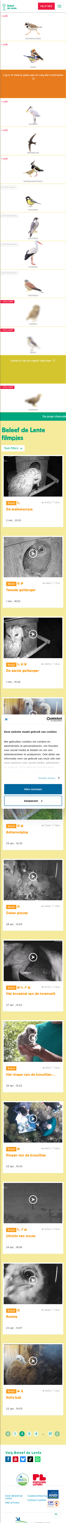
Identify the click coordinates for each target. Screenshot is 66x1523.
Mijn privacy (12, 1502)
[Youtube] (15, 1459)
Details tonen (46, 777)
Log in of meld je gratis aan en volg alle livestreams (33, 74)
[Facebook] (8, 1459)
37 (50, 1433)
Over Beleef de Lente (14, 1497)
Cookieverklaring (37, 1495)
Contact (32, 1500)
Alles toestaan (33, 789)
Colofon (41, 1500)
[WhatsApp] (37, 1459)
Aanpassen (33, 800)
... (43, 1433)
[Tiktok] (30, 1459)
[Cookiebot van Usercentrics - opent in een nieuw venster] (47, 719)
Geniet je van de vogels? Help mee (31, 360)
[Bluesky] (23, 1459)
